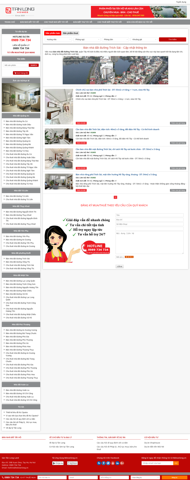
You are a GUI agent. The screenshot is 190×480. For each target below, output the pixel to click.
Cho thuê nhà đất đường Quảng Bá (20, 177)
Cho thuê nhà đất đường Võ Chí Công (21, 400)
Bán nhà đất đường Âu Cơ (17, 121)
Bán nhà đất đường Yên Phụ (18, 236)
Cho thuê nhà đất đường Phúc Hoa (20, 374)
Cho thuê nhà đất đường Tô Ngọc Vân (21, 167)
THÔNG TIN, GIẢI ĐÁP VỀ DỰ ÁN (111, 437)
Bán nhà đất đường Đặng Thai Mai (20, 128)
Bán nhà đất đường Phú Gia (17, 337)
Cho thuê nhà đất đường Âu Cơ (19, 154)
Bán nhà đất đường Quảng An (18, 141)
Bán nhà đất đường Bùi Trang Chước (21, 333)
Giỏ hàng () (22, 73)
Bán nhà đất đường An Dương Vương (21, 330)
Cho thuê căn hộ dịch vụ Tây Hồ (19, 27)
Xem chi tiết (81, 123)
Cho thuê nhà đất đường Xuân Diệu (20, 157)
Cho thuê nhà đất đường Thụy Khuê (20, 224)
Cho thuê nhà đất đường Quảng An (20, 174)
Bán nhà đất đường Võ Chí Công (19, 393)
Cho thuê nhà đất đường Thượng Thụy (22, 378)
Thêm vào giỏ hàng (178, 123)
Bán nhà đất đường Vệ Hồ (16, 294)
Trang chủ (9, 22)
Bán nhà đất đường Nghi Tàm (18, 138)
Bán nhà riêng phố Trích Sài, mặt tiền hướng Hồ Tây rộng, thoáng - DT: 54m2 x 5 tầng (116, 174)
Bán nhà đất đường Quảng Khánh (20, 148)
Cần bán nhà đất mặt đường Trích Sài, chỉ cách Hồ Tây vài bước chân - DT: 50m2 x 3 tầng (118, 149)
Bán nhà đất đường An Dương (18, 240)
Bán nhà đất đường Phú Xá (17, 343)
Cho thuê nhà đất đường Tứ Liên (19, 199)
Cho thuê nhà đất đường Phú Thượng (21, 368)
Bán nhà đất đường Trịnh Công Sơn (20, 284)
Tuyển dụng (181, 2)
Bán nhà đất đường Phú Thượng (19, 340)
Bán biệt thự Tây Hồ (82, 22)
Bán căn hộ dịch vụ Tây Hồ (139, 22)
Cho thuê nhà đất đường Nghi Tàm (20, 171)
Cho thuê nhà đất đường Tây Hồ (19, 164)
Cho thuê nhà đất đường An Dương (20, 246)
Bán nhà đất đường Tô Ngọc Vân (19, 134)
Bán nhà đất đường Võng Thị (18, 262)
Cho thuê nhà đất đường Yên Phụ (20, 243)
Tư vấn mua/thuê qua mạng (21, 52)
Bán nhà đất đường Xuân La (17, 390)
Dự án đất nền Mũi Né (154, 446)
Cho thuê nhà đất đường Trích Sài (20, 265)
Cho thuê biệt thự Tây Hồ (109, 22)
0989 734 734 (15, 465)
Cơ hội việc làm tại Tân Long (61, 446)
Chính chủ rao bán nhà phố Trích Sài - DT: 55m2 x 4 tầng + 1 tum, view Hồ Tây (112, 89)
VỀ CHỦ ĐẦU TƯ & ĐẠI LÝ (60, 437)
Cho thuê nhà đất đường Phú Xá (19, 371)
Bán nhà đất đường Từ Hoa (17, 151)
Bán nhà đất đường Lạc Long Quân (20, 281)
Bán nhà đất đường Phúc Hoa (18, 346)
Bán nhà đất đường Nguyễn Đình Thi (21, 212)
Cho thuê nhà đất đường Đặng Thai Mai (22, 161)
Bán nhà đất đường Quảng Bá (18, 144)
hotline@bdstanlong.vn (18, 467)
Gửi (176, 463)
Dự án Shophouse (152, 442)
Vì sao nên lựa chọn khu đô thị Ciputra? (22, 416)
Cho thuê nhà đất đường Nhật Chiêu (21, 314)
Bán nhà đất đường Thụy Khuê (18, 215)
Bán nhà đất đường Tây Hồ (17, 131)
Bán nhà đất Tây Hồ (29, 22)
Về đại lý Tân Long (13, 428)
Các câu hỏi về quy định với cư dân (20, 419)
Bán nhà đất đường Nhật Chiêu (19, 291)
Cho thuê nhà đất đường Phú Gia (19, 365)
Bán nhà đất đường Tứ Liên (17, 196)
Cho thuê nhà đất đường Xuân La (19, 397)
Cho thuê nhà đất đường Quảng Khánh (22, 180)
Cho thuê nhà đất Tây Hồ (56, 22)
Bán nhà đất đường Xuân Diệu (18, 125)
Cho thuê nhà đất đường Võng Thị (20, 268)
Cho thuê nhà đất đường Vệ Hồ (19, 318)
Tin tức (44, 27)
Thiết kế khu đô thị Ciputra (17, 412)
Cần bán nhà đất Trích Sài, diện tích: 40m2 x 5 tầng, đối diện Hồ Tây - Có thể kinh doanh (117, 129)
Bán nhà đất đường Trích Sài (18, 259)
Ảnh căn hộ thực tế (21, 81)
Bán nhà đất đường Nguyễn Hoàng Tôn (22, 287)
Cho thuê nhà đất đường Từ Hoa (19, 184)
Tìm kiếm (172, 39)
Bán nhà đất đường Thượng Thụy (20, 350)
